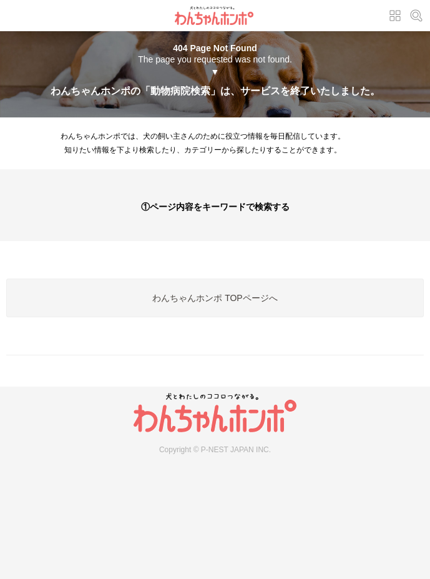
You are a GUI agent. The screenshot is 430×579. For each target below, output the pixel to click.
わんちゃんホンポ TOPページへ (214, 298)
